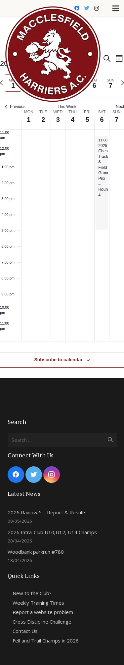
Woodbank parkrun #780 (36, 551)
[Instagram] (97, 8)
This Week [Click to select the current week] (67, 106)
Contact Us (25, 631)
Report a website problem (43, 612)
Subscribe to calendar (58, 359)
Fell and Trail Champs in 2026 (46, 640)
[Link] (53, 8)
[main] (62, 205)
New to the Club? (32, 593)
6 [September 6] (101, 119)
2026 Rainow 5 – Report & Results (47, 512)
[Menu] (115, 8)
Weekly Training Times (38, 602)
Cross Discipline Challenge (42, 621)
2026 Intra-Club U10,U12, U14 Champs (52, 532)
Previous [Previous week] (15, 106)
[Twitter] (87, 8)
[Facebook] (77, 8)
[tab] (111, 83)
